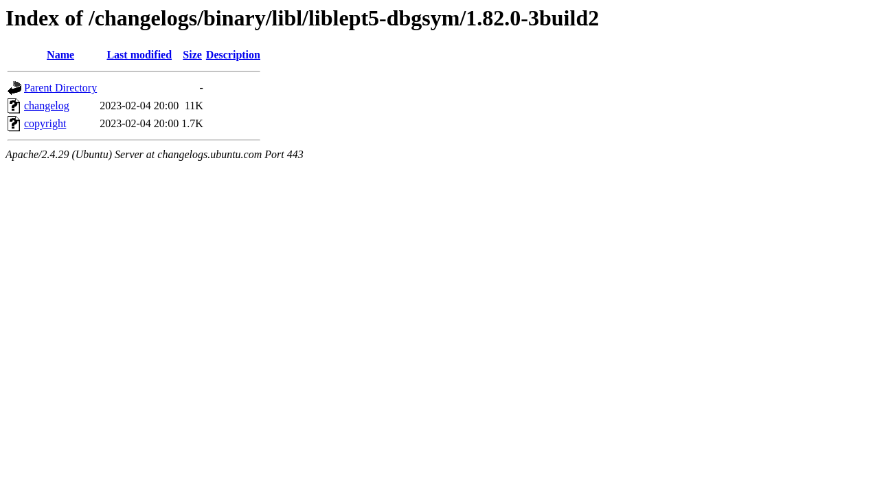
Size (192, 54)
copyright (45, 123)
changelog (46, 105)
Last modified (139, 54)
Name (60, 54)
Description (233, 54)
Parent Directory (60, 88)
